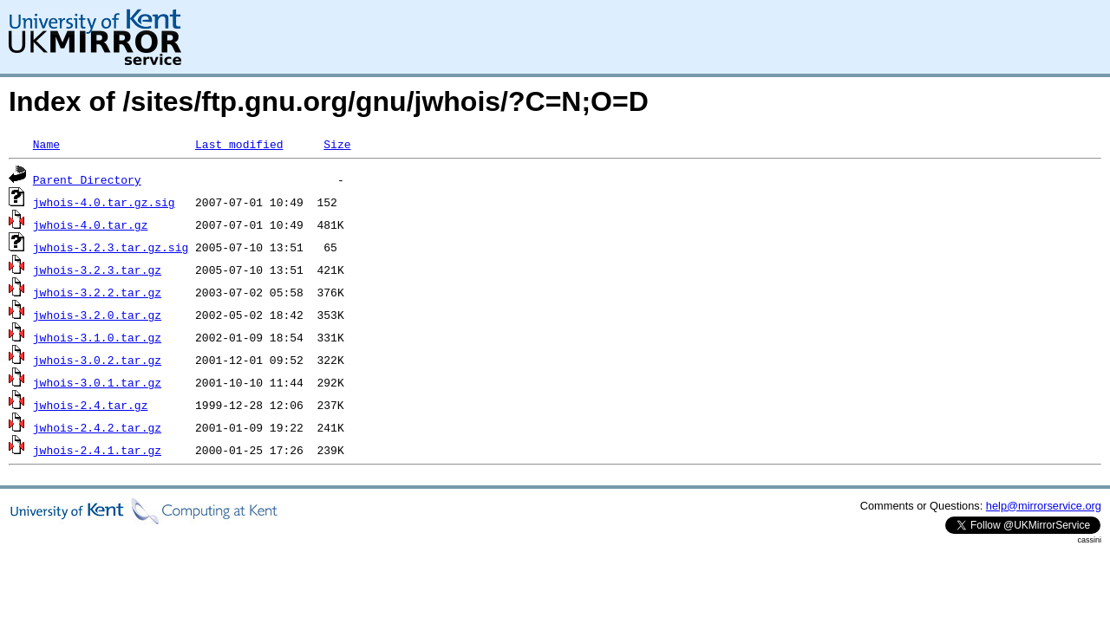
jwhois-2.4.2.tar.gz (97, 427)
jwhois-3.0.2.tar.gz (97, 359)
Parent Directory (87, 179)
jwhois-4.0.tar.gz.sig (104, 202)
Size (336, 144)
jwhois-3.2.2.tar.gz (97, 292)
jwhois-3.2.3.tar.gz (97, 269)
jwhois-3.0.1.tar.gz (97, 382)
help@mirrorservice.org (1043, 505)
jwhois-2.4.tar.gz (90, 405)
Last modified (239, 144)
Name (46, 144)
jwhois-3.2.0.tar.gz (97, 314)
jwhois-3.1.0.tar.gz (97, 337)
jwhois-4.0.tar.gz (90, 224)
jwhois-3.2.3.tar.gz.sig (110, 247)
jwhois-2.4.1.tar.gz (97, 450)
